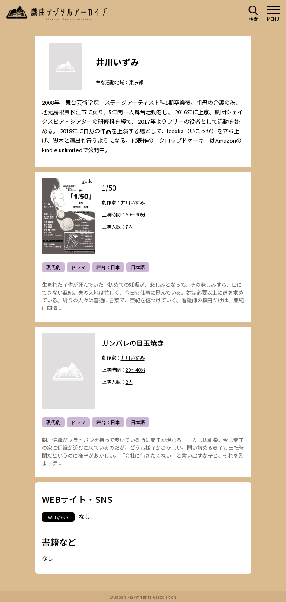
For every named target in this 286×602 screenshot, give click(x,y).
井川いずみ (133, 203)
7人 (129, 227)
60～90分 (135, 215)
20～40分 (135, 370)
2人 (129, 382)
